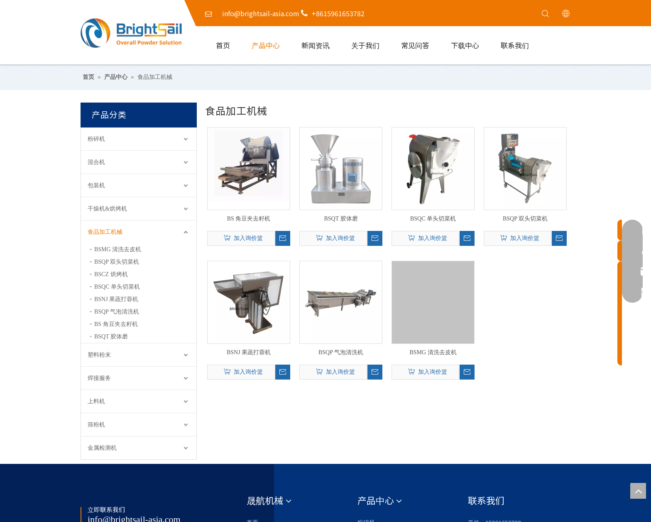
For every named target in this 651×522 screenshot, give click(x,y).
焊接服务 (99, 378)
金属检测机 (102, 448)
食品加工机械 (105, 232)
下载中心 (465, 45)
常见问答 (415, 45)
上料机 (96, 401)
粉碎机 (96, 139)
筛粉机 (96, 425)
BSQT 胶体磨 (111, 336)
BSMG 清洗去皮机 (117, 249)
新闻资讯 (315, 45)
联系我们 (515, 45)
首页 (223, 45)
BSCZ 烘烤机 (111, 274)
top (638, 491)
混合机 (96, 162)
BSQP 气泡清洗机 (116, 312)
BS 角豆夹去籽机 (116, 324)
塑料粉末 (99, 355)
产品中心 (266, 45)
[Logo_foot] (96, 494)
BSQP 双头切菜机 (116, 262)
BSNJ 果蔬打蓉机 (116, 299)
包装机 (96, 185)
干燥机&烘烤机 (107, 209)
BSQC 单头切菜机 (117, 287)
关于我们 (365, 45)
